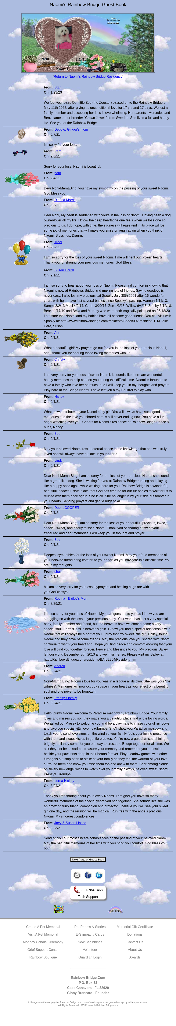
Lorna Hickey (64, 781)
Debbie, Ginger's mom (71, 129)
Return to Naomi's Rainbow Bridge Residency (88, 76)
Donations (135, 934)
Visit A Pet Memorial (43, 934)
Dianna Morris (65, 200)
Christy (59, 359)
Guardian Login (89, 957)
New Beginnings (90, 942)
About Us (135, 949)
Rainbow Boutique (43, 957)
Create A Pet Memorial (43, 927)
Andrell (59, 666)
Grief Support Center (43, 949)
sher (57, 571)
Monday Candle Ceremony (43, 942)
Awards (134, 957)
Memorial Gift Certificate (135, 927)
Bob (57, 433)
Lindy (58, 460)
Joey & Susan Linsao (70, 823)
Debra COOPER (66, 508)
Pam (57, 151)
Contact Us (134, 942)
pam (57, 173)
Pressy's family (65, 698)
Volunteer (90, 949)
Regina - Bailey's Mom (71, 598)
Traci (58, 242)
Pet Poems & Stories (90, 927)
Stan (57, 87)
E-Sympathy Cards (90, 934)
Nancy (59, 396)
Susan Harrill (64, 270)
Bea (57, 539)
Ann (57, 332)
